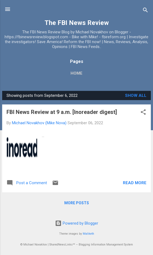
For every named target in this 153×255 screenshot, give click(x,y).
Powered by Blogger (76, 223)
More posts (76, 203)
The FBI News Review (76, 23)
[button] (143, 113)
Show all (135, 95)
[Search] (145, 11)
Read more (134, 182)
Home (76, 73)
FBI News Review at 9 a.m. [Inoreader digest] (62, 112)
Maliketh (88, 233)
